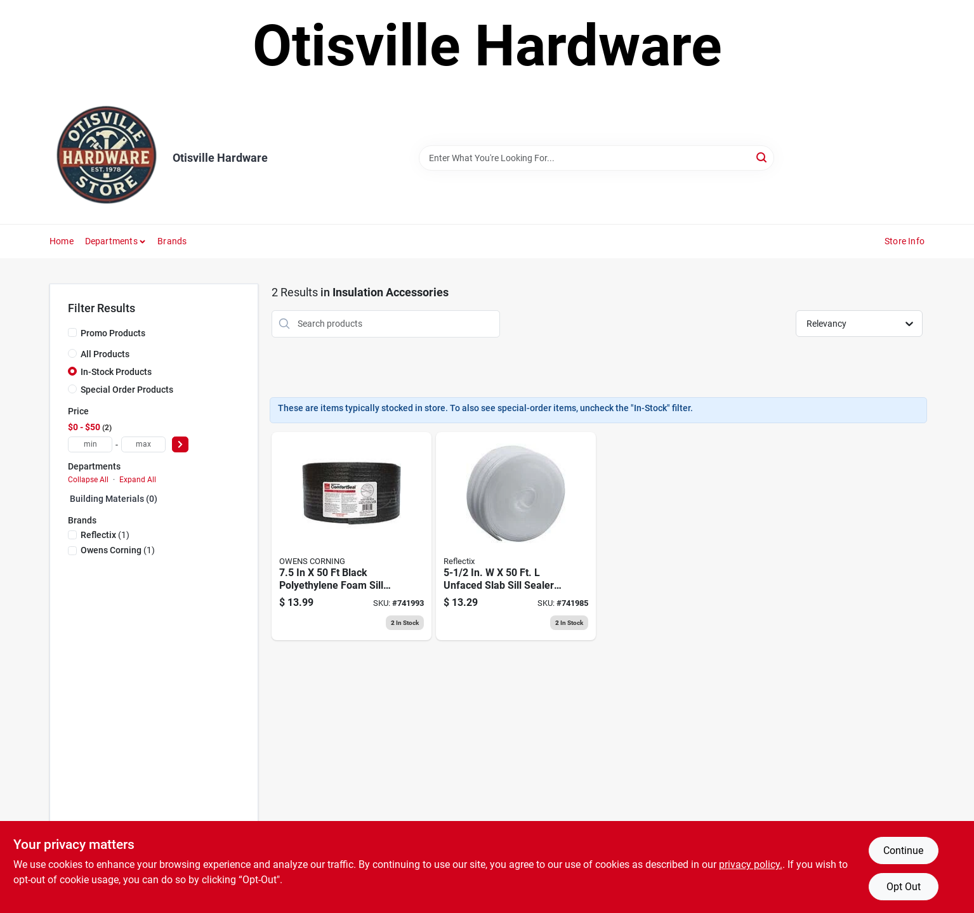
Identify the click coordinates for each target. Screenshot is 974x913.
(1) (105, 535)
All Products (105, 354)
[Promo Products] (72, 332)
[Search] (762, 157)
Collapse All (88, 479)
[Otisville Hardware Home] (106, 158)
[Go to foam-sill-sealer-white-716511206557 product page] (516, 536)
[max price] (143, 444)
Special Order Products (127, 389)
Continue (903, 850)
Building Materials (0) (113, 499)
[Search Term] (596, 158)
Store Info (905, 241)
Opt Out (903, 887)
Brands (172, 241)
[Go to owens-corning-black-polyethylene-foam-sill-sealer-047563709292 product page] (351, 536)
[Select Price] (180, 444)
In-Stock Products (116, 372)
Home (61, 241)
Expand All (137, 479)
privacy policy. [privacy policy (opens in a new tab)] (750, 864)
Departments (111, 241)
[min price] (90, 444)
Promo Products (113, 333)
